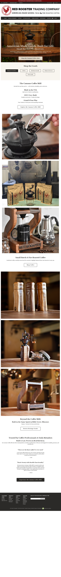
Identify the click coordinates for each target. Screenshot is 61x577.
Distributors (18, 500)
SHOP (5, 18)
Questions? (19, 487)
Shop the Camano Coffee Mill (30, 58)
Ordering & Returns (48, 487)
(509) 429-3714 (5, 490)
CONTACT (21, 2)
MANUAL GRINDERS (12, 18)
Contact (3, 487)
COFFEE (19, 18)
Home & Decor (49, 70)
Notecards (30, 74)
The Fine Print (48, 486)
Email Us (3, 499)
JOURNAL (49, 18)
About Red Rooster (34, 487)
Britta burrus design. (46, 508)
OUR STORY (5, 2)
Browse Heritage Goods (30, 428)
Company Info (34, 486)
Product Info (20, 486)
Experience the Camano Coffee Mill (30, 479)
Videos (32, 491)
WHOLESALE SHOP (13, 2)
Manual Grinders (11, 70)
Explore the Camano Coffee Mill (30, 107)
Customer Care (6, 486)
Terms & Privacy (48, 490)
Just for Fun (19, 490)
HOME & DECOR (35, 18)
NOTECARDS (42, 18)
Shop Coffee (30, 265)
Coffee (24, 70)
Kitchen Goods (35, 70)
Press (32, 490)
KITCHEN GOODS (26, 18)
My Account (49, 2)
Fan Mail (10, 499)
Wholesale (18, 491)
